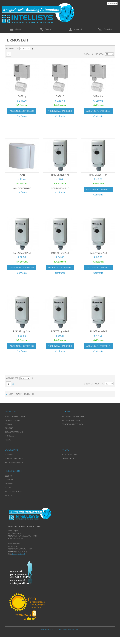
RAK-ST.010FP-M (60, 175)
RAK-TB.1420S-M (98, 331)
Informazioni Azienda (73, 416)
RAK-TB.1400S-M (60, 331)
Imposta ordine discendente (33, 48)
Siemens (9, 484)
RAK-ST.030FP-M (22, 253)
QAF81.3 (22, 96)
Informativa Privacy (72, 420)
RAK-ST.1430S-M (21, 331)
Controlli (10, 480)
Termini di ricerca (14, 458)
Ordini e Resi (68, 458)
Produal (9, 495)
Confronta (22, 116)
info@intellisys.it (18, 554)
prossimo (17, 54)
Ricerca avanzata (14, 462)
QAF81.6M (98, 96)
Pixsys (8, 488)
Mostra (99, 54)
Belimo (8, 476)
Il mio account (69, 455)
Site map (9, 455)
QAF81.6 (60, 96)
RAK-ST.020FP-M (98, 175)
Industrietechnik (14, 491)
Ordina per (12, 48)
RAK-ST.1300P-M (60, 253)
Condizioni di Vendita (72, 424)
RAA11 (22, 175)
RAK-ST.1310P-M (98, 253)
